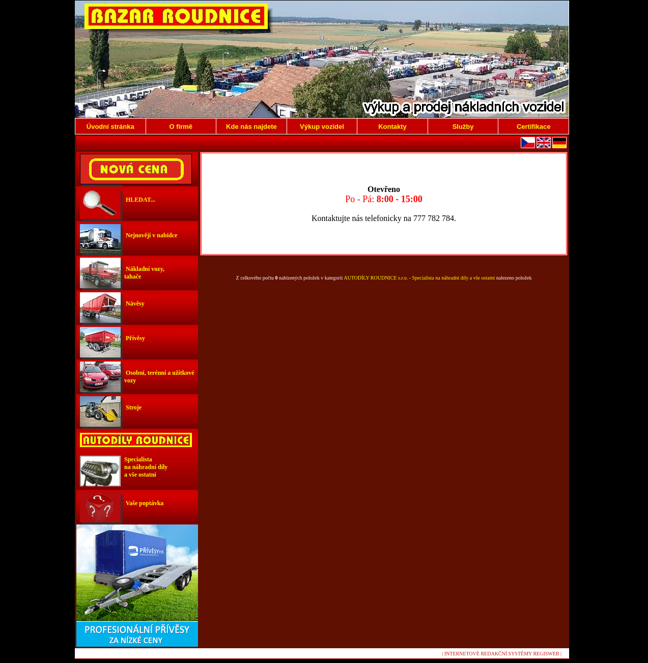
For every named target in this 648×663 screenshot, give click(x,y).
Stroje (133, 407)
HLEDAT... (139, 199)
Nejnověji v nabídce (150, 235)
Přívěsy (134, 338)
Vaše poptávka (143, 503)
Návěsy (134, 303)
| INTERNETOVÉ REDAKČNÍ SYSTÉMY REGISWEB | (501, 653)
